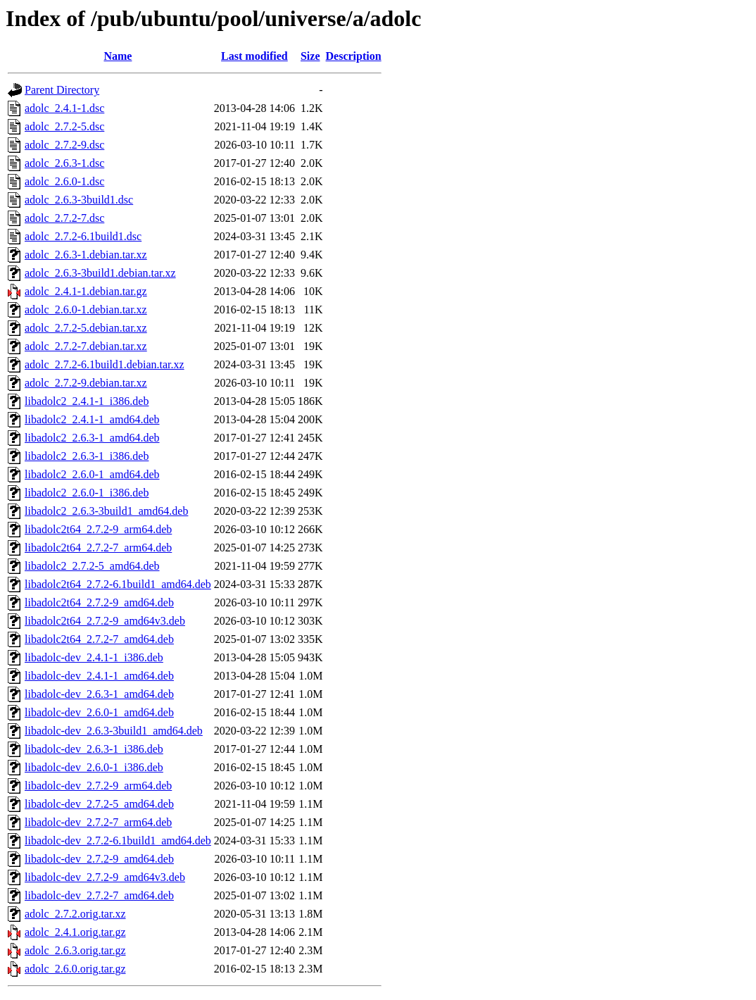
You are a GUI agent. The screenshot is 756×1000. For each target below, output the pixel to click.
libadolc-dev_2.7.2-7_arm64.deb (98, 822)
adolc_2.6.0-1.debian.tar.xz (86, 309)
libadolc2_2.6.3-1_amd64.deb (92, 438)
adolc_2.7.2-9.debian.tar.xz (86, 383)
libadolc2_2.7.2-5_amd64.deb (92, 566)
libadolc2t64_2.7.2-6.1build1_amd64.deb (118, 584)
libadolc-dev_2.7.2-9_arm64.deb (98, 786)
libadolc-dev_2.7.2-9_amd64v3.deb (105, 877)
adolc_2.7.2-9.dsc (64, 145)
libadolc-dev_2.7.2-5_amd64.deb (99, 804)
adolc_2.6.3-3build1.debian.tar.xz (100, 273)
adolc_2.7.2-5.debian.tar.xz (86, 328)
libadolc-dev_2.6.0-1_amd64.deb (99, 712)
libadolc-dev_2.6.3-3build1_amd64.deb (114, 731)
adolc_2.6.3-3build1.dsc (79, 200)
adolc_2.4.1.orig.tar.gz (75, 932)
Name (117, 56)
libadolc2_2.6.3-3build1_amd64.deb (106, 511)
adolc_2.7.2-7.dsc (64, 218)
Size (310, 56)
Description (354, 56)
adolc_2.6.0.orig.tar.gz (75, 969)
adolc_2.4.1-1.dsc (64, 108)
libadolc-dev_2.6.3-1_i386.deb (94, 749)
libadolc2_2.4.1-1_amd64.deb (92, 419)
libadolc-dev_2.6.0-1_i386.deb (94, 767)
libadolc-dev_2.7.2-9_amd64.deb (99, 859)
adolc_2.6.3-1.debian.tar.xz (86, 255)
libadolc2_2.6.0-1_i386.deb (87, 493)
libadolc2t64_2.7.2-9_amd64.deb (99, 602)
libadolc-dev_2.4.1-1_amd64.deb (99, 676)
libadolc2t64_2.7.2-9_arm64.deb (98, 529)
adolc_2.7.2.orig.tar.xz (75, 914)
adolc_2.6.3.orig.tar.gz (75, 950)
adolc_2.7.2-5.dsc (64, 126)
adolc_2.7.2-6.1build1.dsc (83, 236)
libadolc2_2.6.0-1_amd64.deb (92, 474)
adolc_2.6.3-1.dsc (64, 163)
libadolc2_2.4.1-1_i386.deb (87, 401)
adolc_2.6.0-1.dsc (64, 181)
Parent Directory (62, 90)
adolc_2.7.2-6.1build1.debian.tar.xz (104, 364)
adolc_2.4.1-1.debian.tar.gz (86, 291)
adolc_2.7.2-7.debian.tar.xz (86, 346)
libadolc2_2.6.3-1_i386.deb (87, 456)
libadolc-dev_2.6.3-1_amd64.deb (99, 694)
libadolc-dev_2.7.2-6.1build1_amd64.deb (118, 840)
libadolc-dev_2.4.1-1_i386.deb (94, 657)
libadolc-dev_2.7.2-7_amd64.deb (99, 895)
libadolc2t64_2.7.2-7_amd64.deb (99, 639)
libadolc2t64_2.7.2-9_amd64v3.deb (105, 621)
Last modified (254, 56)
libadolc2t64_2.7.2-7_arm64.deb (98, 548)
